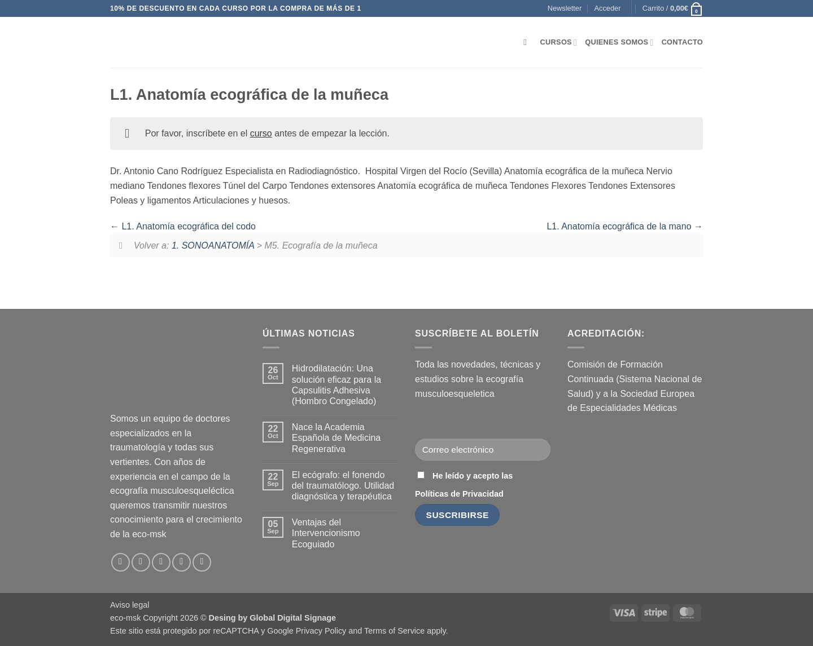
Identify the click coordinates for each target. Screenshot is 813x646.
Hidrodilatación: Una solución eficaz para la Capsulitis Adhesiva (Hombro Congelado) (336, 385)
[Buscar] (527, 42)
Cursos (559, 42)
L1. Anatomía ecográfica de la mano (625, 226)
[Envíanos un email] (161, 562)
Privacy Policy (321, 630)
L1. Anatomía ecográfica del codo (183, 226)
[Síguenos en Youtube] (202, 562)
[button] (565, 8)
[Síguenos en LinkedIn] (181, 562)
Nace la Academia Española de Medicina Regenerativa (336, 437)
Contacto (682, 42)
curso (261, 133)
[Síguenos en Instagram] (141, 562)
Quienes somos (619, 42)
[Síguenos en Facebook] (120, 562)
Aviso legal (129, 604)
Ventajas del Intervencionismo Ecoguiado (326, 532)
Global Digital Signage (293, 617)
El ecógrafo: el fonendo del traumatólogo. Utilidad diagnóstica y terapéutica (343, 485)
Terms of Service (394, 630)
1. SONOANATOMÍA (213, 245)
